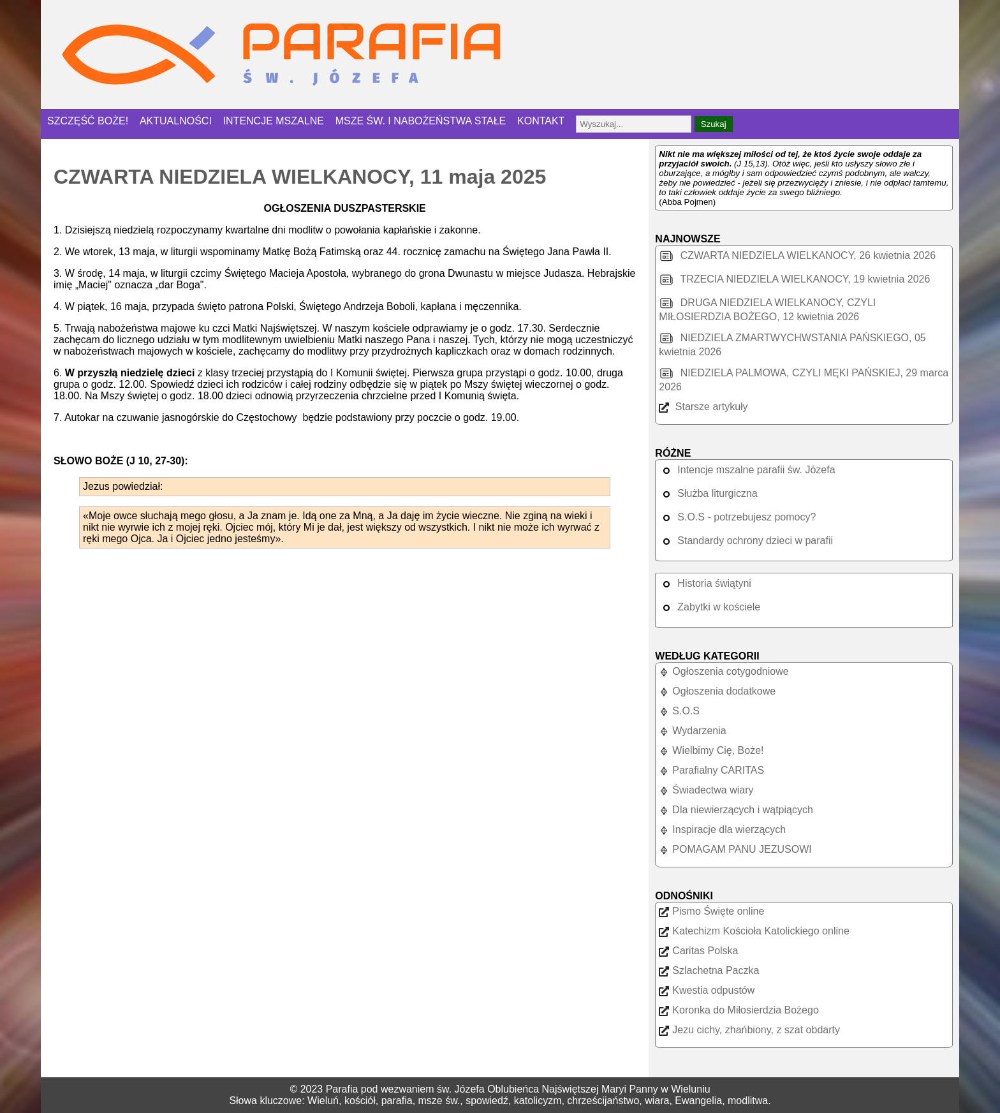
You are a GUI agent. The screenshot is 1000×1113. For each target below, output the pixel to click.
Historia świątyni (705, 583)
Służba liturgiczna (708, 493)
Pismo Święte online (711, 911)
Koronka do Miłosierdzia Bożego (738, 1010)
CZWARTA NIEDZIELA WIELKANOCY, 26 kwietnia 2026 (797, 255)
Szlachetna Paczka (709, 970)
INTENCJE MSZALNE (273, 120)
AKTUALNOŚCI (176, 120)
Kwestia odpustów (706, 990)
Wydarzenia (692, 730)
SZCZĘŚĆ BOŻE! (87, 120)
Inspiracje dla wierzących (722, 829)
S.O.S (679, 710)
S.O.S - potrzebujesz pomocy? (737, 517)
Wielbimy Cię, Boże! (711, 750)
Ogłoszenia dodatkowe (717, 691)
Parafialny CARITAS (711, 770)
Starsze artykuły (703, 406)
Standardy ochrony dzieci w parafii (746, 540)
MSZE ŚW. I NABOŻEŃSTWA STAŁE (420, 120)
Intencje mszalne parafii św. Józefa (747, 469)
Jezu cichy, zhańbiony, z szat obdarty (749, 1029)
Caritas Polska (698, 950)
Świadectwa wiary (706, 790)
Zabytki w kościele (709, 606)
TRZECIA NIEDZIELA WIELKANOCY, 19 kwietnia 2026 (794, 279)
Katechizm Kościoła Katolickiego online (754, 930)
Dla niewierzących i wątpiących (736, 809)
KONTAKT (540, 120)
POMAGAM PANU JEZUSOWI (735, 849)
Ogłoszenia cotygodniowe (723, 671)
